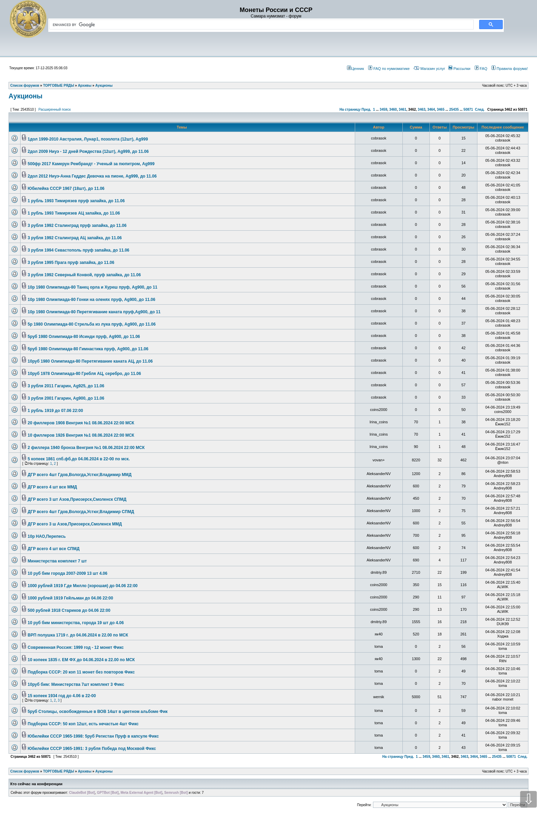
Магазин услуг (429, 68)
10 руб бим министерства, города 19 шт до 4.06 (76, 622)
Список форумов (24, 771)
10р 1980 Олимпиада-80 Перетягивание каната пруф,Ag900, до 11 (94, 312)
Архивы (84, 771)
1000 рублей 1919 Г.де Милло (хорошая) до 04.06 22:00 (83, 585)
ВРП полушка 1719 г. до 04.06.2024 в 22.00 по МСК (78, 635)
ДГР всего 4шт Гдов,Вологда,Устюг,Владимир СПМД (81, 511)
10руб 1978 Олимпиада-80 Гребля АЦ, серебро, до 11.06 (84, 373)
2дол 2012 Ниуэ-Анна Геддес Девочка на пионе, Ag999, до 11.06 (92, 176)
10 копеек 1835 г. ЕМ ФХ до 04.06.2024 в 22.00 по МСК (81, 659)
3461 (402, 109)
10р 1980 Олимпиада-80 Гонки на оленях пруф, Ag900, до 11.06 (91, 299)
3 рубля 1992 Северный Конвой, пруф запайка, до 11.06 (84, 274)
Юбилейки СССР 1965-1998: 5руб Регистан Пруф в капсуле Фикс (93, 736)
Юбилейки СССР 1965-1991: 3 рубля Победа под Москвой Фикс (92, 748)
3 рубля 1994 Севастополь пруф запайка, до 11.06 (78, 250)
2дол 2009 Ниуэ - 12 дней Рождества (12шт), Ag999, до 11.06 (88, 151)
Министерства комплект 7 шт (57, 561)
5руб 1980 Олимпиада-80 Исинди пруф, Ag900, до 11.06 (84, 336)
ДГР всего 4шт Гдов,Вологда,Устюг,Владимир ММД (80, 474)
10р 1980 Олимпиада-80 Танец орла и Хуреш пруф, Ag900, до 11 (93, 287)
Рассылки (459, 68)
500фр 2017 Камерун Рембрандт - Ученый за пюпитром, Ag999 (91, 163)
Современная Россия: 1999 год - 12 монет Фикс (76, 647)
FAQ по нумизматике (389, 68)
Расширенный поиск (54, 109)
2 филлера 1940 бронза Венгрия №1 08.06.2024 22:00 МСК (86, 447)
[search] (260, 25)
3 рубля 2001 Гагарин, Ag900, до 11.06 (66, 398)
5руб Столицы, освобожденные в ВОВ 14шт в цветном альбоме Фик (98, 711)
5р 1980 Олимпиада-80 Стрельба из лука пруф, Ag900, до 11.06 (92, 324)
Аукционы (25, 96)
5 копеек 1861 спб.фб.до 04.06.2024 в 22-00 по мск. (79, 459)
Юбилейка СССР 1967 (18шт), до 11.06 (66, 188)
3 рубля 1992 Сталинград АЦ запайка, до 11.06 (75, 237)
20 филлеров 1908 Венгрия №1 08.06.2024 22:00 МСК (81, 423)
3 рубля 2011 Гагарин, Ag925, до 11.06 (66, 386)
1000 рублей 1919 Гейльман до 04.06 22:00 (70, 598)
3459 (383, 109)
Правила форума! (509, 68)
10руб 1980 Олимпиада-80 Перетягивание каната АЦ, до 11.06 (90, 361)
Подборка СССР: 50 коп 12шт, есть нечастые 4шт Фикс (83, 723)
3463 (421, 109)
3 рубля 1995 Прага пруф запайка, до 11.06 (71, 262)
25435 (454, 109)
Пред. (366, 109)
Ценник (355, 68)
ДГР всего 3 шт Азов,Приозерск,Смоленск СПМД (77, 499)
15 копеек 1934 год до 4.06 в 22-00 (62, 695)
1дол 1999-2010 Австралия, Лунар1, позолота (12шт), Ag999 (88, 139)
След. (480, 109)
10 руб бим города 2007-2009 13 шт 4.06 (68, 573)
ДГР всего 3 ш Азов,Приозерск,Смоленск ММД (75, 524)
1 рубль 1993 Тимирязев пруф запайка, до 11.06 (76, 200)
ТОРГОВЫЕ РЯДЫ (58, 771)
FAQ (481, 68)
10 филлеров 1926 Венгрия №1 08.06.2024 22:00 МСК (81, 435)
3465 (440, 109)
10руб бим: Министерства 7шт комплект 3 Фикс (76, 684)
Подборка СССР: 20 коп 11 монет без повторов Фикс (81, 672)
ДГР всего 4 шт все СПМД (53, 548)
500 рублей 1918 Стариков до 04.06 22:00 (69, 610)
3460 (393, 109)
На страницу (350, 109)
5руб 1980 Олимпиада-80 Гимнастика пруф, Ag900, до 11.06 (88, 349)
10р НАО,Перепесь (47, 536)
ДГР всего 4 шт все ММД (52, 487)
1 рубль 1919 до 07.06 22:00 (55, 410)
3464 (431, 109)
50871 (468, 109)
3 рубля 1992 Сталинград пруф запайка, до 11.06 (77, 225)
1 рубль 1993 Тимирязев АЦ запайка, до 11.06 (74, 213)
